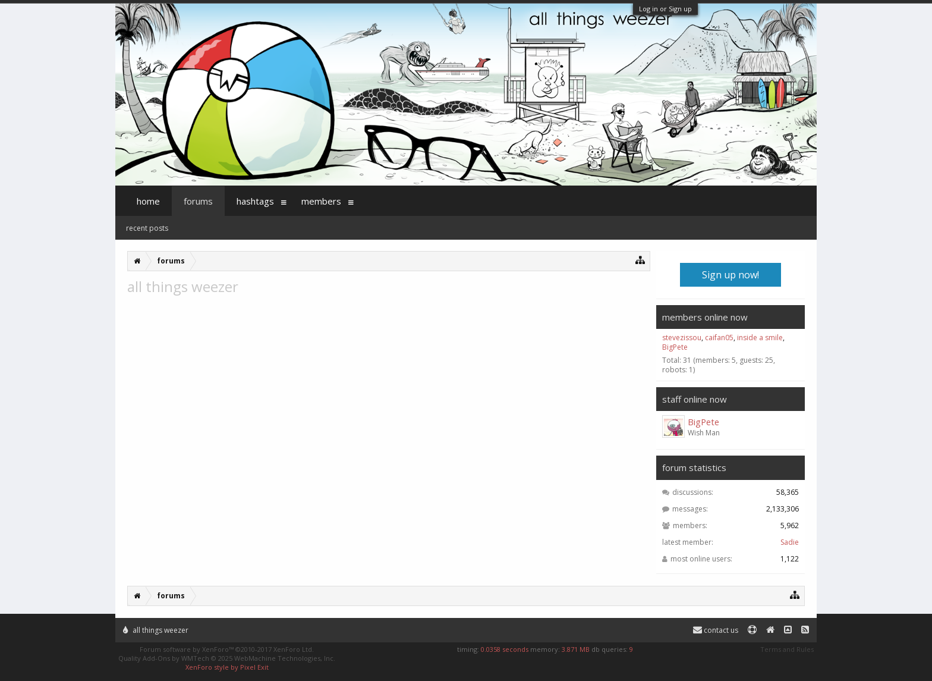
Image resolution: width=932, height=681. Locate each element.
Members (321, 201)
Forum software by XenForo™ (227, 649)
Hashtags (255, 201)
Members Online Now (705, 317)
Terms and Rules (787, 649)
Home (148, 201)
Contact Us (715, 630)
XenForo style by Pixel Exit (227, 667)
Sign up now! (730, 274)
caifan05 (719, 337)
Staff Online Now (694, 399)
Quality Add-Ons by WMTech (226, 658)
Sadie (789, 542)
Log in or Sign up (665, 8)
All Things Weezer (155, 630)
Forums (198, 201)
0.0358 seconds (504, 649)
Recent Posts (147, 228)
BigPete (675, 347)
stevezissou (681, 337)
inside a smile (760, 337)
